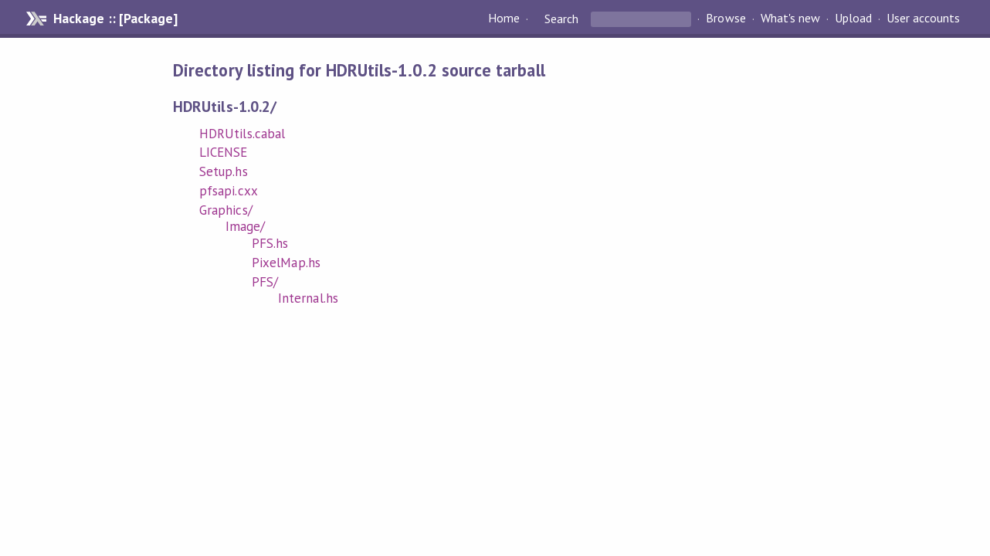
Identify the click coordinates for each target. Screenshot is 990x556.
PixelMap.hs (286, 262)
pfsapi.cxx (228, 190)
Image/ (245, 226)
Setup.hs (223, 171)
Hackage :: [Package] (115, 18)
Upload (853, 18)
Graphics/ (225, 210)
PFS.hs (270, 243)
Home (504, 18)
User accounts (923, 18)
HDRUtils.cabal (241, 133)
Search (561, 18)
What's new (790, 18)
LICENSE (223, 152)
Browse (725, 18)
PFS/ (265, 281)
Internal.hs (307, 298)
